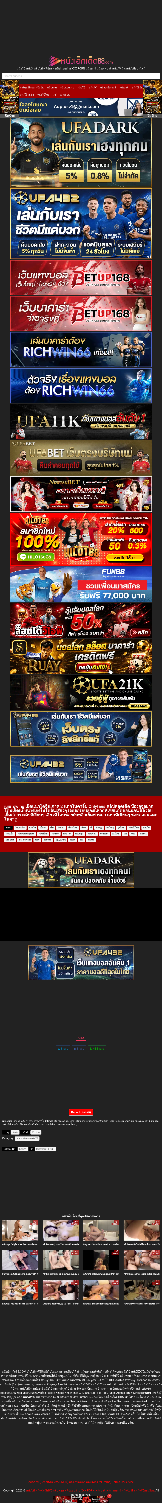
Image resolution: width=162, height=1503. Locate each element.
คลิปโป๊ (81, 87)
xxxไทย (115, 833)
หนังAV (92, 87)
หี (91, 827)
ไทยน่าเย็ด (20, 827)
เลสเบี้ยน (65, 94)
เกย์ (54, 94)
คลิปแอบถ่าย (67, 87)
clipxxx (91, 840)
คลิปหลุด (52, 87)
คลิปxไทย (43, 833)
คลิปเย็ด (9, 833)
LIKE (81, 1038)
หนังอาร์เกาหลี (108, 87)
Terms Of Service (123, 1482)
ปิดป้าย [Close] (10, 116)
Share (63, 1048)
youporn (104, 833)
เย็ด (52, 827)
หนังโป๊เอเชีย (27, 94)
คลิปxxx (55, 833)
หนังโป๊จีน (137, 87)
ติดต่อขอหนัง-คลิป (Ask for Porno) (90, 1482)
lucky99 (23, 1149)
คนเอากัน (91, 833)
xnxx (133, 833)
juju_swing (61, 840)
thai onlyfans (25, 840)
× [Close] (109, 1495)
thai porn (10, 840)
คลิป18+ (67, 833)
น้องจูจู (99, 827)
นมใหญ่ (109, 827)
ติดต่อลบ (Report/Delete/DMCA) (48, 1482)
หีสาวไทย (72, 827)
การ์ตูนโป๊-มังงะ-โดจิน (32, 87)
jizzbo (72, 840)
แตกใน (32, 827)
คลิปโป (146, 827)
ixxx (81, 840)
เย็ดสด (43, 827)
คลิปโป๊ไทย (134, 827)
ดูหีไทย (121, 827)
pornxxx (47, 840)
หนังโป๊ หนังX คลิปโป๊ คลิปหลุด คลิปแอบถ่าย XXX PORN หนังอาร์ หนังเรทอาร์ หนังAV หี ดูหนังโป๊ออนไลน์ (90, 1490)
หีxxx (83, 827)
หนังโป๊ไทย (43, 94)
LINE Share (97, 1048)
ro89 (37, 840)
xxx (125, 833)
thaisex (143, 833)
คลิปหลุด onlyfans (26, 833)
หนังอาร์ (124, 87)
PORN (19, 1138)
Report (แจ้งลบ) (81, 1112)
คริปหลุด (79, 833)
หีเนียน (61, 827)
